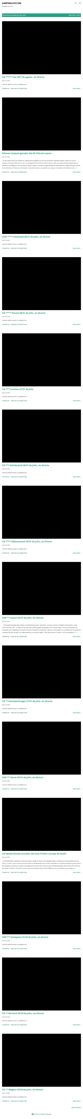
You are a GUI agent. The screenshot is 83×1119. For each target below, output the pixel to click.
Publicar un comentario (19, 88)
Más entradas (76, 1107)
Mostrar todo (74, 15)
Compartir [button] (5, 88)
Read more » (77, 88)
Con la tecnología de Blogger (41, 1114)
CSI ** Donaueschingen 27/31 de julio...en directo (27, 701)
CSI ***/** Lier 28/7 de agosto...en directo (23, 77)
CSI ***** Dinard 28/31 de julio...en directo (23, 312)
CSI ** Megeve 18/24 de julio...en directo (22, 1089)
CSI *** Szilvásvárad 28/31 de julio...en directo (25, 465)
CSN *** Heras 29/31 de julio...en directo (22, 777)
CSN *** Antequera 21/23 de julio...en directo (25, 937)
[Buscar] (76, 3)
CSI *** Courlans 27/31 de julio (17, 389)
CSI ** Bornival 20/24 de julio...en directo (23, 1013)
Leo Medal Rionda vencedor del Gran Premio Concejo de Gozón (34, 853)
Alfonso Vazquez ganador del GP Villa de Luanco (27, 153)
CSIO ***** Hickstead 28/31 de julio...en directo (26, 236)
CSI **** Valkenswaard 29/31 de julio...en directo (27, 541)
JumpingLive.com (11, 3)
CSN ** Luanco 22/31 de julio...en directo (23, 617)
